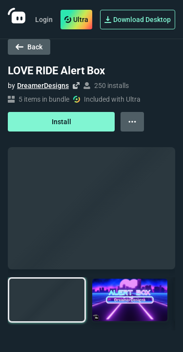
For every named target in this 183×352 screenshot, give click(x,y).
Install (61, 122)
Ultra (76, 19)
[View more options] (132, 122)
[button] (47, 300)
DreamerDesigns (43, 85)
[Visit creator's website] (76, 85)
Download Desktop (137, 19)
